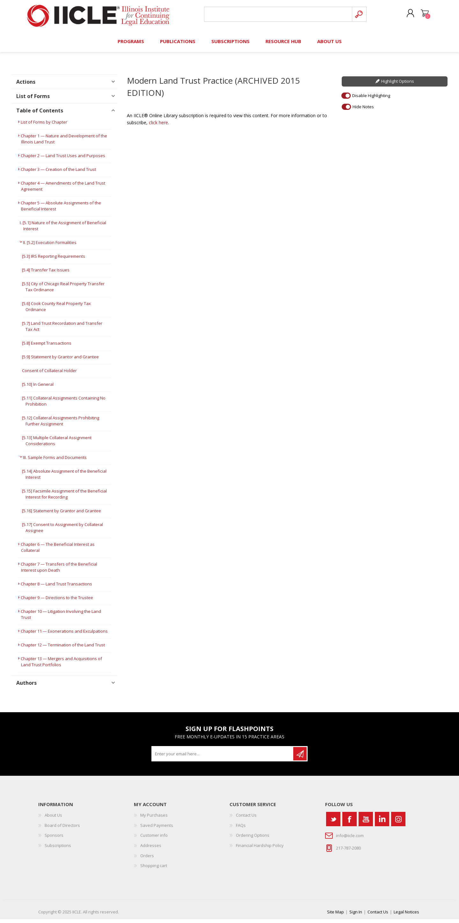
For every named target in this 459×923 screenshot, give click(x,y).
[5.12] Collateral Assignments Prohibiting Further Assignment (60, 425)
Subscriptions (58, 849)
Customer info (154, 839)
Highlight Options (397, 85)
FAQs (241, 829)
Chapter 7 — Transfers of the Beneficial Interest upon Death (59, 571)
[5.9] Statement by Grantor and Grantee (60, 361)
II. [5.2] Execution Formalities (49, 246)
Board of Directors (62, 829)
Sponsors (54, 839)
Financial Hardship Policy (260, 849)
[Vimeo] (382, 823)
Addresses (150, 849)
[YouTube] (366, 823)
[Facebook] (349, 823)
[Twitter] (333, 823)
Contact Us (246, 819)
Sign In (355, 916)
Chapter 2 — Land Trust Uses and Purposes (63, 160)
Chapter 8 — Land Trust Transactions (56, 588)
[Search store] (277, 16)
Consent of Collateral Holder (49, 375)
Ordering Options (252, 839)
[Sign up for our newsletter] (222, 758)
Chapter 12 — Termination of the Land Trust (63, 649)
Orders (147, 859)
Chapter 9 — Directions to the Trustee (57, 602)
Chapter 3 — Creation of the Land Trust (58, 173)
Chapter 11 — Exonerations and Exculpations (64, 635)
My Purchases (154, 819)
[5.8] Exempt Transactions (46, 347)
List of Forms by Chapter (44, 126)
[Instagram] (398, 823)
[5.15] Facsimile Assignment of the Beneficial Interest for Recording (64, 498)
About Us (53, 819)
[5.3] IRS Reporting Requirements (53, 260)
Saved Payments (156, 829)
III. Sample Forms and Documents (55, 461)
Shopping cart (421, 16)
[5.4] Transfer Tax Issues (45, 274)
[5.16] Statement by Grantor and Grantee (61, 515)
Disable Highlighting (371, 99)
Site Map (335, 916)
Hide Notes (363, 110)
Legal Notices (406, 916)
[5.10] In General (38, 388)
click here (158, 127)
